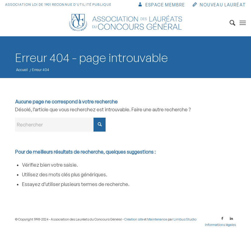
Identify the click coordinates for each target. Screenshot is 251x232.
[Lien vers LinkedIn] (231, 218)
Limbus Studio (184, 219)
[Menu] (243, 23)
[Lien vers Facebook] (222, 218)
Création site (133, 219)
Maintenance (157, 219)
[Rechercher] (229, 22)
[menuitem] (161, 5)
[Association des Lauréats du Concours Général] (125, 22)
